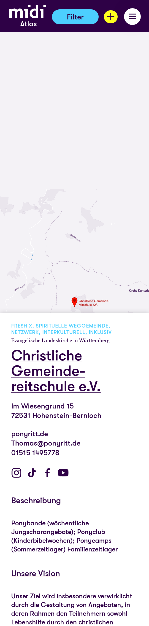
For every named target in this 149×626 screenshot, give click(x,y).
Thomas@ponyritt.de (46, 443)
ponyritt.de (29, 433)
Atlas (28, 24)
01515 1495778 (35, 452)
